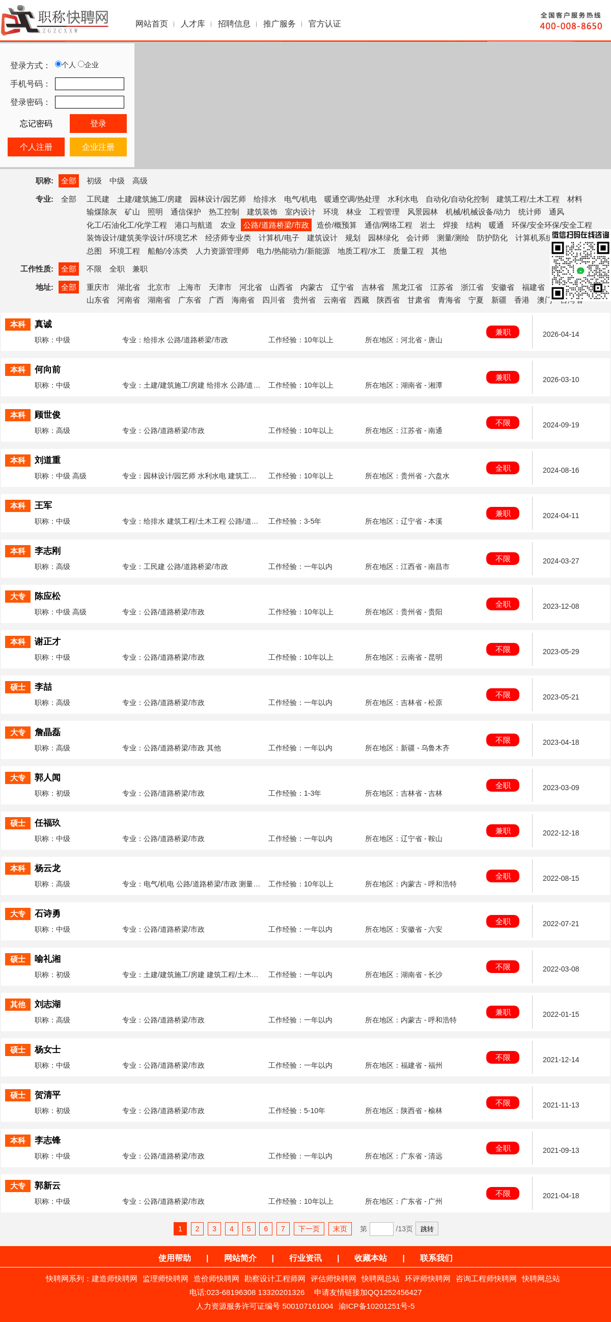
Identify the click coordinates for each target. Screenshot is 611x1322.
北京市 (159, 287)
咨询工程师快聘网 (486, 1278)
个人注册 (36, 147)
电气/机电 (300, 199)
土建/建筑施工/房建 (149, 199)
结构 (473, 225)
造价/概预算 (337, 225)
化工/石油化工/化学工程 (127, 225)
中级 (117, 180)
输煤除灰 (102, 211)
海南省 (243, 299)
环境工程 (124, 251)
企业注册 (98, 147)
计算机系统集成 (542, 237)
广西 (216, 299)
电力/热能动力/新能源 (293, 251)
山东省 (98, 299)
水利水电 (402, 199)
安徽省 (502, 287)
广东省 (189, 299)
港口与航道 (194, 225)
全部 (68, 180)
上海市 (189, 287)
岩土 (427, 225)
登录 (98, 123)
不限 (94, 268)
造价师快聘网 (216, 1278)
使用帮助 (174, 1258)
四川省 (273, 299)
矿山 (132, 211)
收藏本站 (370, 1258)
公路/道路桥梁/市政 (276, 225)
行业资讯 (305, 1258)
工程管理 (384, 211)
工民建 (98, 199)
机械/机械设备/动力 (478, 211)
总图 (94, 251)
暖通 (496, 225)
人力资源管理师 (222, 251)
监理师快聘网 (165, 1278)
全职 (117, 268)
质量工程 (408, 251)
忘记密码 (36, 123)
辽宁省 (342, 287)
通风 (556, 211)
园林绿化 (383, 237)
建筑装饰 (262, 211)
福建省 (533, 287)
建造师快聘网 (114, 1278)
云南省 (334, 299)
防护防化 (492, 237)
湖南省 (159, 299)
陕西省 (388, 299)
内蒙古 (311, 287)
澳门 (544, 299)
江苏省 (441, 287)
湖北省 (128, 287)
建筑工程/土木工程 (528, 199)
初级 (94, 180)
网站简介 (240, 1258)
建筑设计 (322, 237)
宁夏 (476, 299)
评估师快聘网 (333, 1278)
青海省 (449, 299)
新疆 (499, 299)
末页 (340, 1229)
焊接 (450, 225)
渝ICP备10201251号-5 (377, 1306)
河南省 (128, 299)
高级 (140, 180)
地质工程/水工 (361, 251)
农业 (228, 225)
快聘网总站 (381, 1278)
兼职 (140, 268)
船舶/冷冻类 (168, 251)
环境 (331, 211)
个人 (65, 65)
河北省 (250, 287)
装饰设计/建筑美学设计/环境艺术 (142, 237)
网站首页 (151, 23)
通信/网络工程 (388, 225)
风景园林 (422, 211)
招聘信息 (234, 23)
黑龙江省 (407, 287)
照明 (155, 211)
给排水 (265, 199)
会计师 (417, 237)
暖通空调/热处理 (352, 199)
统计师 (529, 211)
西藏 (361, 299)
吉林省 (373, 287)
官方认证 (325, 23)
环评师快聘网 (428, 1278)
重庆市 (98, 287)
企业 (88, 65)
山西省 (281, 287)
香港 (522, 299)
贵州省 (304, 299)
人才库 (193, 23)
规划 (352, 237)
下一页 (309, 1229)
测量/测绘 (453, 237)
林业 (354, 211)
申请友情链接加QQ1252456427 (368, 1292)
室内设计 (300, 211)
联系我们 (436, 1258)
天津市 (220, 287)
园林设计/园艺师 (217, 199)
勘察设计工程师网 (275, 1278)
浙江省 (472, 287)
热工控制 (224, 211)
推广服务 (279, 23)
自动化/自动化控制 (457, 199)
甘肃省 (418, 299)
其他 (439, 251)
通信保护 (186, 211)
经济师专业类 (228, 237)
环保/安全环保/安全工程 (552, 225)
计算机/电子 (279, 237)
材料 (574, 199)
